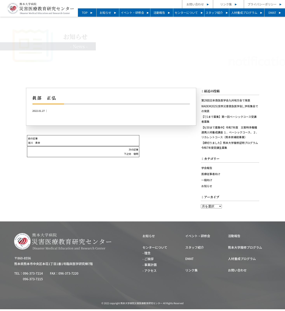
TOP (84, 13)
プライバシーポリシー (262, 4)
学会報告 (207, 170)
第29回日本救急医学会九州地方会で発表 (226, 101)
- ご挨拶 (147, 260)
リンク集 (226, 4)
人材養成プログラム (244, 13)
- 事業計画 (149, 266)
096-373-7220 (68, 275)
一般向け (207, 182)
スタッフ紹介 (214, 13)
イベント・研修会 (132, 13)
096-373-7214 (33, 275)
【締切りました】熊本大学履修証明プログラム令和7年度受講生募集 (229, 147)
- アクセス (149, 272)
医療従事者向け (211, 176)
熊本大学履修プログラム (245, 249)
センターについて (186, 13)
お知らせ (105, 13)
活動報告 (159, 13)
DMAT (272, 13)
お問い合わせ (195, 4)
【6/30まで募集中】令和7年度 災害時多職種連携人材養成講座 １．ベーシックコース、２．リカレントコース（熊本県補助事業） (229, 133)
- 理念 (146, 254)
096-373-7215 (33, 280)
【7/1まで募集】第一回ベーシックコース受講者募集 (228, 119)
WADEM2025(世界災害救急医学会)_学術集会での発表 (229, 109)
